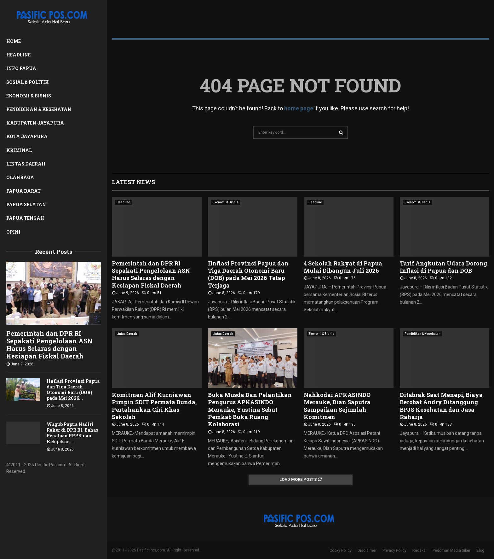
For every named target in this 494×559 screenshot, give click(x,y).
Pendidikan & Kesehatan (38, 109)
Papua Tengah (25, 218)
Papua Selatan (26, 204)
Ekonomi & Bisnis (28, 96)
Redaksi (419, 550)
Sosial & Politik (27, 82)
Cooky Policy (341, 550)
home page (298, 108)
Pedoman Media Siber (451, 550)
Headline (18, 55)
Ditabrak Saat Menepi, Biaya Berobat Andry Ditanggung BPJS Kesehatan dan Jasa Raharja (441, 406)
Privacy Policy (394, 550)
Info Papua (21, 68)
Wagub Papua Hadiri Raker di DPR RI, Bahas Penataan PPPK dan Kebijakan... (72, 432)
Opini (13, 232)
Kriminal (19, 150)
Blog (480, 550)
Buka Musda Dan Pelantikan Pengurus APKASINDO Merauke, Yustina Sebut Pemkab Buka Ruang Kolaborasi (250, 409)
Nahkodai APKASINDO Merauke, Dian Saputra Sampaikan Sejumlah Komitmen (337, 406)
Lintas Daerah (25, 164)
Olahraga (20, 177)
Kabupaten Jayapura (35, 123)
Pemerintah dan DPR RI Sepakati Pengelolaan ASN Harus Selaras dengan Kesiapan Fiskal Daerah (49, 344)
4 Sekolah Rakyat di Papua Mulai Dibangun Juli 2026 (343, 266)
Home (13, 41)
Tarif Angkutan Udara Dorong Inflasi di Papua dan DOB (443, 266)
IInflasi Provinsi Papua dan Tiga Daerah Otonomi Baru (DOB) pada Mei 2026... (73, 389)
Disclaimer (367, 550)
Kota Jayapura (27, 136)
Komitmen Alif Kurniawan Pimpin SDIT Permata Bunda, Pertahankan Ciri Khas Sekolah (154, 406)
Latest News (133, 182)
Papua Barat (23, 191)
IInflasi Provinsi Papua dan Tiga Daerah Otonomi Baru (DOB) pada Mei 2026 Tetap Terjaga (248, 274)
